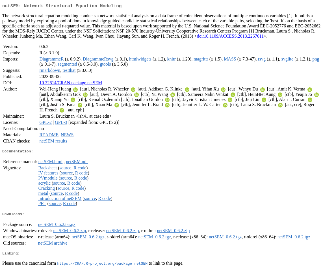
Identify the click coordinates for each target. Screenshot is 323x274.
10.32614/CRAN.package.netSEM (70, 83)
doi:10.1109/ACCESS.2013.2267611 (230, 37)
